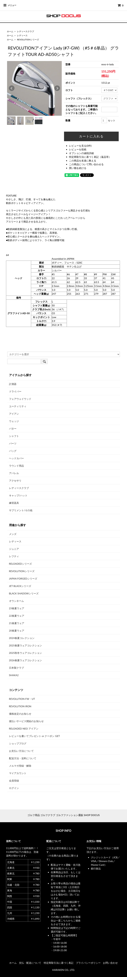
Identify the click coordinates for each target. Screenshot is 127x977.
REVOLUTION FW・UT (22, 698)
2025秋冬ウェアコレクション (25, 652)
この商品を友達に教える (82, 160)
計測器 (12, 383)
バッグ (12, 450)
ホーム (10, 31)
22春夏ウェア (16, 615)
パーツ (12, 443)
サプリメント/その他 (20, 510)
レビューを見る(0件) (80, 145)
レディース (22, 35)
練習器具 (14, 502)
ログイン (14, 787)
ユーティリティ (17, 406)
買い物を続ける (77, 167)
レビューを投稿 (77, 149)
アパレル (14, 473)
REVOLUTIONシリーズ (28, 39)
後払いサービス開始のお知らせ (26, 721)
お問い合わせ (110, 962)
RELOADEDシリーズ (20, 563)
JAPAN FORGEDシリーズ (23, 578)
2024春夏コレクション (21, 637)
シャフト (14, 435)
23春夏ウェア (16, 608)
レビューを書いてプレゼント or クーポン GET (34, 735)
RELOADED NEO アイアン (23, 728)
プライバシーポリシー (88, 962)
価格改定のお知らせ (20, 713)
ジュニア (14, 548)
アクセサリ (15, 480)
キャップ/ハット (18, 495)
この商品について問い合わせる (86, 164)
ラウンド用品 (16, 465)
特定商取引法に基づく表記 (58, 962)
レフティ (14, 556)
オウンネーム (16, 600)
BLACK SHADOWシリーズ (24, 593)
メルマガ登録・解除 (20, 765)
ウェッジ (14, 421)
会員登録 (14, 780)
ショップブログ (17, 743)
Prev (12, 88)
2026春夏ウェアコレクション (25, 660)
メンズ (12, 533)
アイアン (14, 413)
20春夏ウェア (16, 630)
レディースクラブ (25, 31)
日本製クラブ (16, 667)
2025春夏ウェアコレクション (25, 645)
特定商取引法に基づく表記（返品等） (90, 156)
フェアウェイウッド (20, 398)
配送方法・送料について (22, 758)
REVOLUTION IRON (20, 706)
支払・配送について (30, 962)
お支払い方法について (21, 750)
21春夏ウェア (16, 623)
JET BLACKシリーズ (20, 585)
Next (57, 88)
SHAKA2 (14, 675)
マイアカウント (17, 773)
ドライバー (15, 391)
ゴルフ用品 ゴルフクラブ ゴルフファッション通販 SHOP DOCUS (63, 815)
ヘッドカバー (16, 458)
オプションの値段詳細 (81, 153)
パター (12, 428)
